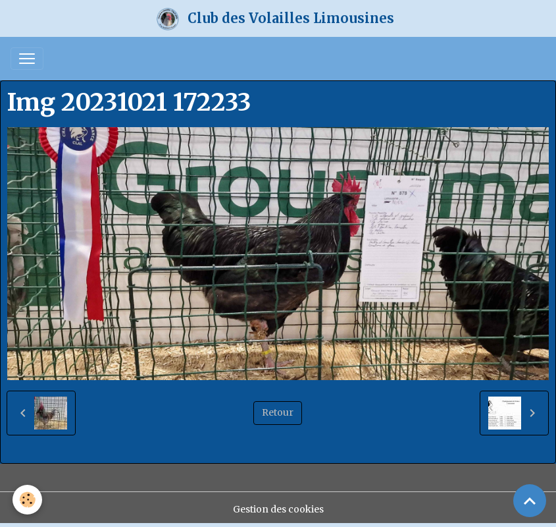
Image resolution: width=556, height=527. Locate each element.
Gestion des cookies (278, 509)
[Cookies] (28, 499)
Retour (277, 412)
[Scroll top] (529, 500)
